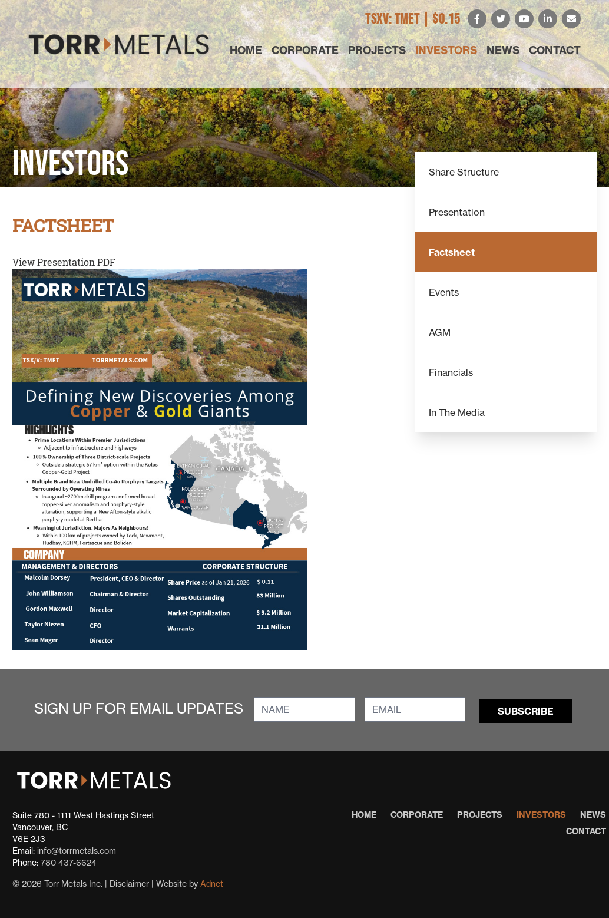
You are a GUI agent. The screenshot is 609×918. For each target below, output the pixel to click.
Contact (555, 50)
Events (444, 292)
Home (246, 50)
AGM (440, 332)
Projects (377, 50)
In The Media (457, 412)
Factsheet (452, 252)
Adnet (211, 884)
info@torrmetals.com (76, 851)
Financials (451, 372)
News (502, 50)
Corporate (305, 50)
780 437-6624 (69, 862)
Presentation (457, 212)
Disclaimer (129, 884)
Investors (446, 50)
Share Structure (464, 172)
